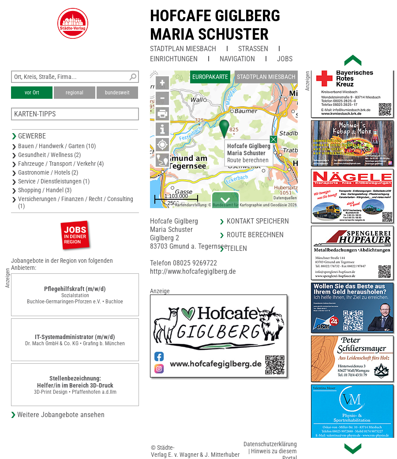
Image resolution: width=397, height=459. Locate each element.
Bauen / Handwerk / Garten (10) (57, 145)
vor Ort (32, 93)
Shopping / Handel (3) (44, 190)
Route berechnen (248, 160)
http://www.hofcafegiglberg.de (193, 271)
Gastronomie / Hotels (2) (48, 172)
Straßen (253, 49)
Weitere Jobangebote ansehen (61, 414)
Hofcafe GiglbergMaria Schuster (215, 25)
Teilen (237, 248)
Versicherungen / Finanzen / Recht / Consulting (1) (75, 202)
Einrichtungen (174, 59)
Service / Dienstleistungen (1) (54, 181)
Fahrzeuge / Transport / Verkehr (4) (61, 163)
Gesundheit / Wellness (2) (49, 154)
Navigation (237, 59)
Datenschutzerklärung (270, 444)
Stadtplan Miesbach (183, 49)
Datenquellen (285, 197)
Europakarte (210, 76)
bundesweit (117, 93)
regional (74, 93)
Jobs (284, 59)
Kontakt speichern (258, 221)
